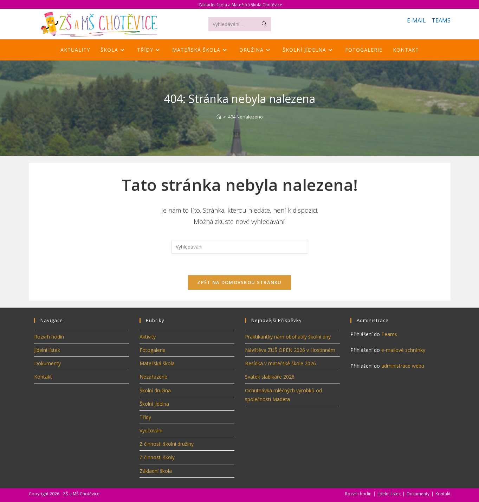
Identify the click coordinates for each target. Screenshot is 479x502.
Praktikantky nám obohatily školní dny (288, 336)
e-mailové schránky (403, 350)
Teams (389, 334)
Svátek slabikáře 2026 (269, 376)
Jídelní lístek (47, 350)
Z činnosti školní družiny (167, 443)
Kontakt (43, 376)
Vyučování (151, 430)
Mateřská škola (157, 363)
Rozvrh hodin (49, 336)
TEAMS (441, 20)
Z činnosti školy (157, 457)
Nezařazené (153, 376)
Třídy (145, 417)
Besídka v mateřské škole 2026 (280, 363)
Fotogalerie (153, 350)
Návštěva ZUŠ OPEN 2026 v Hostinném (290, 350)
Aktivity (148, 336)
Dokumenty (47, 363)
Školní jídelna (154, 403)
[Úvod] (218, 117)
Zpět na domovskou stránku (239, 282)
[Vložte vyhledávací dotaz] (239, 247)
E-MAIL (416, 20)
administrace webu (402, 365)
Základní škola (156, 471)
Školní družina (155, 390)
